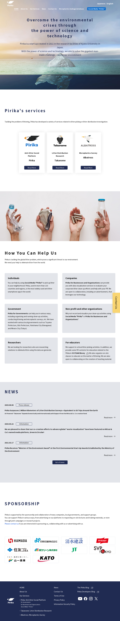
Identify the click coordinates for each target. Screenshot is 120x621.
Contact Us (52, 9)
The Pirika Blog (83, 588)
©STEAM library (78, 353)
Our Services (35, 9)
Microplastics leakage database (71, 9)
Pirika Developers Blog (86, 592)
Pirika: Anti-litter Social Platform (33, 600)
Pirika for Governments (18, 313)
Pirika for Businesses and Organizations (82, 282)
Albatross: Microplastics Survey (33, 615)
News (44, 9)
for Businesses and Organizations (30, 604)
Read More (32, 167)
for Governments (26, 602)
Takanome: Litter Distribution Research (36, 610)
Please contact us (12, 523)
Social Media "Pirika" (33, 282)
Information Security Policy (64, 604)
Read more (108, 417)
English (110, 3)
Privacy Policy (59, 600)
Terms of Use (59, 596)
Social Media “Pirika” (96, 9)
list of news (60, 462)
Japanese (101, 3)
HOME (16, 9)
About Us (24, 9)
